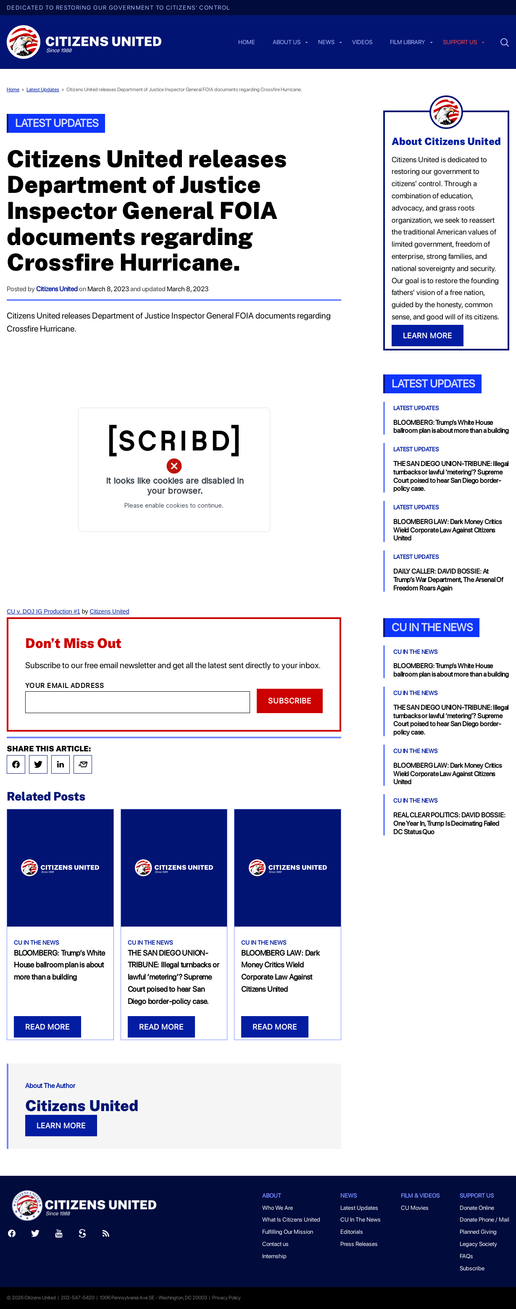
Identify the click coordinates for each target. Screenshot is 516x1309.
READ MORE (47, 1026)
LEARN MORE (61, 1125)
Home (246, 42)
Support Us (477, 1195)
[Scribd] (82, 1235)
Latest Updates (42, 89)
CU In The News (36, 943)
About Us (286, 42)
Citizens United (57, 289)
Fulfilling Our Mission (287, 1231)
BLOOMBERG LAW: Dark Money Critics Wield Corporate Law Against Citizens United (447, 530)
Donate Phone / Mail (484, 1219)
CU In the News (432, 627)
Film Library (407, 42)
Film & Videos (420, 1195)
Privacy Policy (226, 1298)
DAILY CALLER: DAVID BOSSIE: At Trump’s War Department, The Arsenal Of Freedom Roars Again (448, 579)
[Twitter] (35, 1235)
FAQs (466, 1256)
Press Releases (359, 1244)
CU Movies (415, 1207)
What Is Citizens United (291, 1219)
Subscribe (289, 700)
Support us (460, 42)
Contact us (275, 1244)
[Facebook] (12, 1235)
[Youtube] (59, 1235)
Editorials (351, 1231)
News (326, 42)
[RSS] (106, 1235)
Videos (362, 42)
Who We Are (277, 1207)
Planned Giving (478, 1231)
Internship (274, 1256)
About (271, 1195)
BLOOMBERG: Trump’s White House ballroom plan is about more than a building (59, 965)
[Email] (137, 702)
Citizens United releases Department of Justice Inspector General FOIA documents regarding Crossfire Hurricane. (184, 89)
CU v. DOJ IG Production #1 (43, 611)
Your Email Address (65, 686)
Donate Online (477, 1207)
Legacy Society (478, 1244)
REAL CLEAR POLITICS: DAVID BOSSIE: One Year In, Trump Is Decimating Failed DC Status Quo (449, 823)
